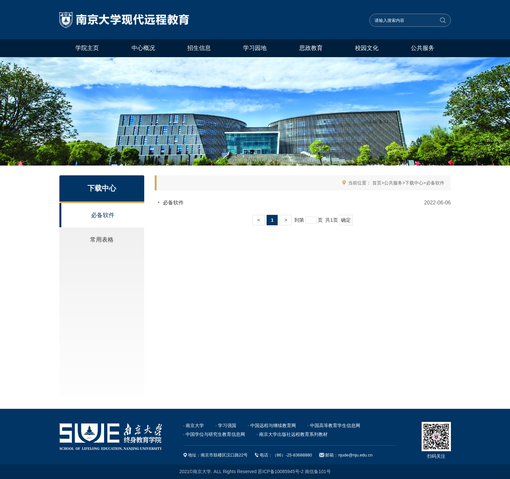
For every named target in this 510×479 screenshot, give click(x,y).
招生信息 (199, 48)
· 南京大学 (193, 425)
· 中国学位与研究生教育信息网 (214, 434)
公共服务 (422, 48)
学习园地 (255, 48)
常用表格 (102, 239)
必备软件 (103, 215)
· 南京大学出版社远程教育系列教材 (292, 434)
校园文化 (367, 48)
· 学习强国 (225, 425)
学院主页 (87, 48)
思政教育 (311, 48)
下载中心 (414, 182)
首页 (376, 182)
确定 (346, 220)
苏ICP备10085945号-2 (280, 471)
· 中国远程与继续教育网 (272, 425)
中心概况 (143, 48)
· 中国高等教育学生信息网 (333, 425)
